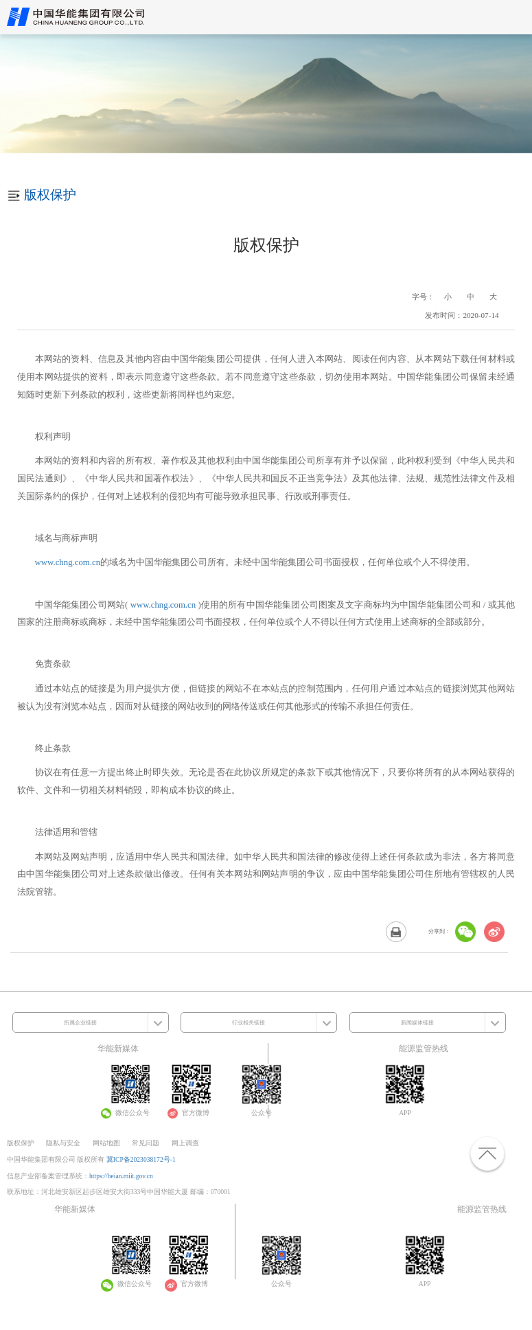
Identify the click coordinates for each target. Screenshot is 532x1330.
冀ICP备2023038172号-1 (141, 1159)
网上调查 (185, 1143)
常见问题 (145, 1143)
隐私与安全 (63, 1143)
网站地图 (106, 1143)
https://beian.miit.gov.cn (121, 1176)
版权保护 (20, 1143)
